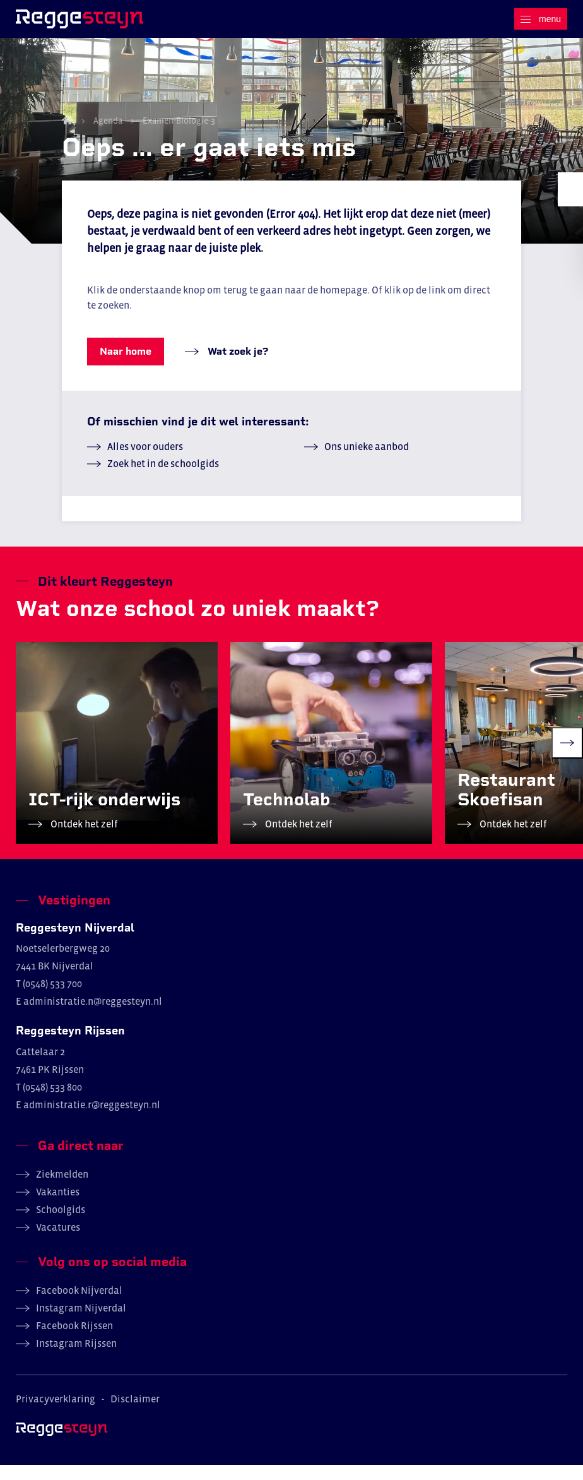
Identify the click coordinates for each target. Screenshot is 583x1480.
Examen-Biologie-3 (178, 136)
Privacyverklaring (55, 1413)
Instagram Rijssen (76, 1358)
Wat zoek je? (236, 366)
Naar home (125, 366)
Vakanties (58, 1206)
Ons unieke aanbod (366, 461)
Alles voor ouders (145, 461)
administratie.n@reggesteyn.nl (92, 1016)
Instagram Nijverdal (81, 1323)
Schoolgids (60, 1224)
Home (67, 135)
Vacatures (58, 1242)
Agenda (107, 136)
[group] (117, 758)
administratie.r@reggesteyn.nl (91, 1119)
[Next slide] (567, 758)
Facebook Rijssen (74, 1340)
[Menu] (541, 19)
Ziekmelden (62, 1189)
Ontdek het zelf (83, 838)
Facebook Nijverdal (79, 1305)
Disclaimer (135, 1413)
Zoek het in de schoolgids (163, 478)
